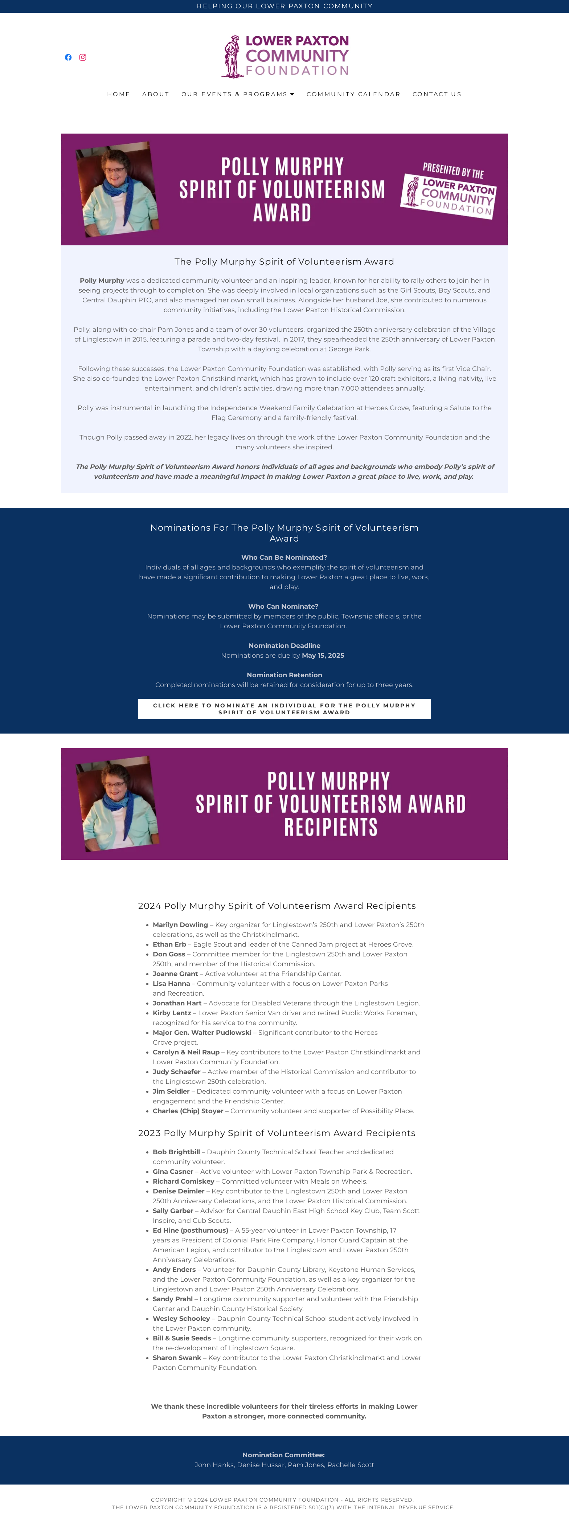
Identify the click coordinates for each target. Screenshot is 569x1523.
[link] (68, 57)
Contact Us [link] (437, 94)
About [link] (155, 94)
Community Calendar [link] (354, 94)
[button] (238, 94)
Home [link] (119, 94)
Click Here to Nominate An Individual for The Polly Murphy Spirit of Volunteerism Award (284, 709)
